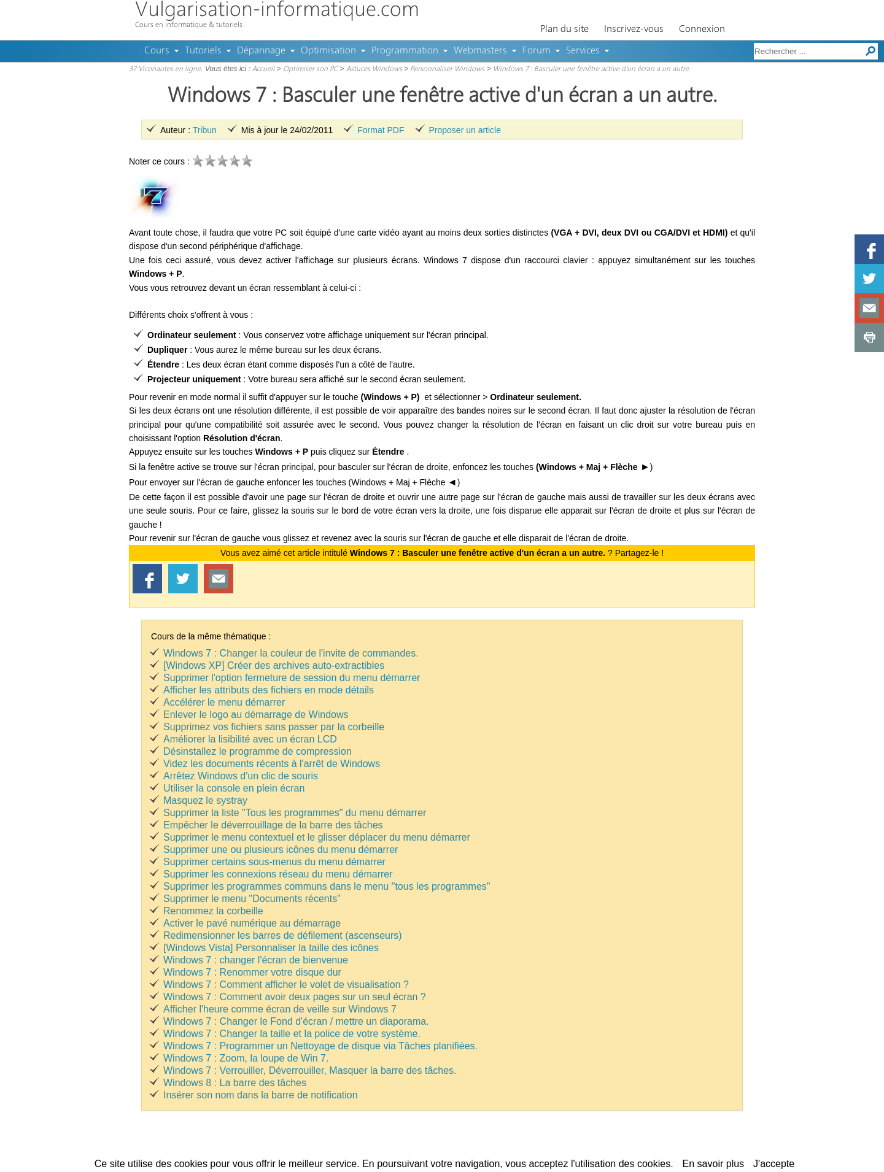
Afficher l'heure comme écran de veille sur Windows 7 (280, 1009)
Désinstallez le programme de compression (257, 751)
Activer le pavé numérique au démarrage (252, 923)
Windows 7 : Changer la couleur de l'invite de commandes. (291, 653)
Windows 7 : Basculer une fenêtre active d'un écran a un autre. (592, 69)
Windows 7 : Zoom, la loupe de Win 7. (245, 1058)
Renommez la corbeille (213, 911)
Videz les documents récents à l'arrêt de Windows (271, 763)
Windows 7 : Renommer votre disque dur (252, 972)
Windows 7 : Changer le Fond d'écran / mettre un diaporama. (296, 1021)
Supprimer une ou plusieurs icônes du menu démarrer (280, 849)
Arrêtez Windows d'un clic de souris (240, 776)
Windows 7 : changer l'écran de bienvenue (255, 960)
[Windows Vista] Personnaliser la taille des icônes (271, 948)
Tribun (205, 130)
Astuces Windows (374, 69)
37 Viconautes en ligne (165, 69)
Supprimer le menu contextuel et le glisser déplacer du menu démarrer (316, 837)
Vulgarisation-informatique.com (277, 10)
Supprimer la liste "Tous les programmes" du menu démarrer (294, 813)
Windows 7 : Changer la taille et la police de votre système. (292, 1033)
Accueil (263, 69)
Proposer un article (465, 130)
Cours (156, 51)
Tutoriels (203, 51)
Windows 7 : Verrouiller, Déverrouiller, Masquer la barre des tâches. (310, 1070)
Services (583, 51)
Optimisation (328, 51)
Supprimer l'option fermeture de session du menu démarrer (291, 678)
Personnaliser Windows (447, 69)
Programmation (404, 51)
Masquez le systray (205, 800)
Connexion (702, 29)
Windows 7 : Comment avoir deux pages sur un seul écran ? (294, 997)
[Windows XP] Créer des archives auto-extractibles (273, 665)
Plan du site (564, 29)
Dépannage (261, 51)
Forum (536, 51)
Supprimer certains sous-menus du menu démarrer (274, 862)
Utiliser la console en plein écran (233, 788)
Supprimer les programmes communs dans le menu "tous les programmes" (326, 886)
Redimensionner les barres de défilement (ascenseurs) (282, 935)
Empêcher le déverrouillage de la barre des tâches (273, 825)
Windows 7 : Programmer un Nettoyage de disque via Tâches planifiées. (320, 1046)
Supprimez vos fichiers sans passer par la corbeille (273, 727)
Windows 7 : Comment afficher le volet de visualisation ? (286, 984)
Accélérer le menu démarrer (224, 702)
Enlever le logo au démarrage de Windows (256, 714)
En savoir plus (714, 1164)
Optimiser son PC (310, 69)
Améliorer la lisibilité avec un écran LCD (250, 739)
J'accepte (773, 1164)
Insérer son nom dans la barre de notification (260, 1095)
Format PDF (380, 130)
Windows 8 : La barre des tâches (234, 1083)
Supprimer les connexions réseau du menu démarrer (278, 874)
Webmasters (480, 51)
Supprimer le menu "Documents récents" (252, 898)
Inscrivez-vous (634, 29)
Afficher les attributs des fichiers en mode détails (268, 690)
